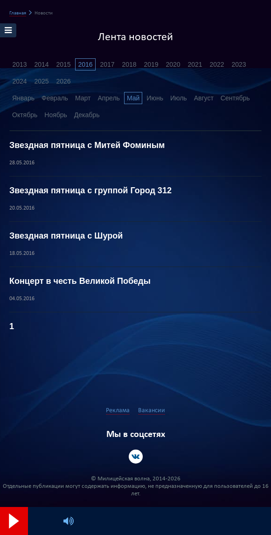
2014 (41, 64)
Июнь (154, 98)
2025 (41, 81)
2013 (19, 64)
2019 (151, 64)
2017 (107, 64)
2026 (63, 81)
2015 (63, 64)
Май (133, 98)
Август (204, 98)
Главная (17, 13)
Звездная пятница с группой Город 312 (90, 190)
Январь (23, 98)
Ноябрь (55, 115)
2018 (129, 64)
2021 (195, 64)
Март (83, 98)
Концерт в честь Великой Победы (80, 281)
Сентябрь (235, 98)
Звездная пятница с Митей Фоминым (87, 145)
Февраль (55, 98)
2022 (216, 64)
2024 (19, 81)
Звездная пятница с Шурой (66, 235)
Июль (178, 98)
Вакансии (151, 410)
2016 (85, 64)
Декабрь (87, 115)
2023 (238, 64)
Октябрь (24, 115)
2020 (173, 64)
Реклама (118, 410)
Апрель (108, 98)
